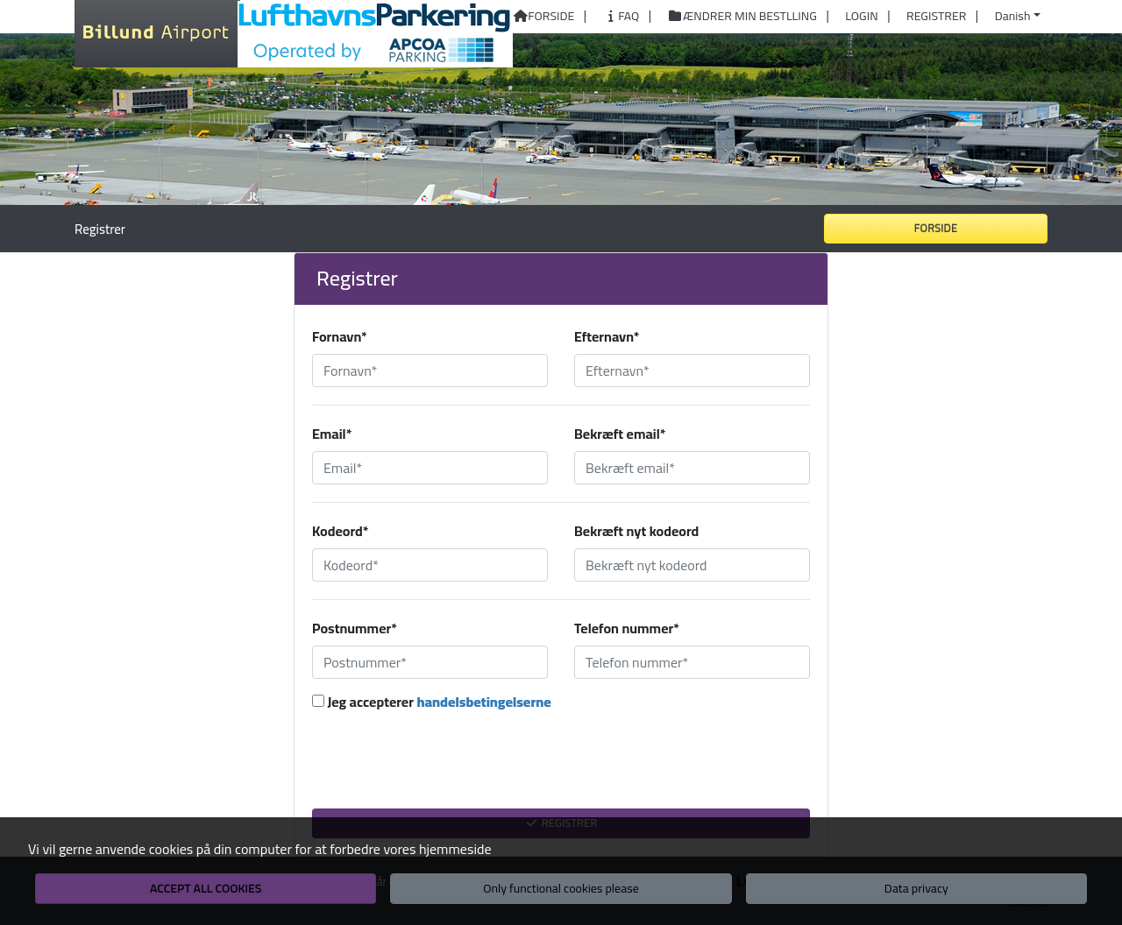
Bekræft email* (619, 433)
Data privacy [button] (916, 888)
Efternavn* (607, 336)
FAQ (621, 16)
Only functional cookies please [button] (561, 888)
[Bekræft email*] (692, 467)
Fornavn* (339, 336)
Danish (1013, 15)
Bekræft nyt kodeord (636, 530)
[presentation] (561, 769)
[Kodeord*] (430, 565)
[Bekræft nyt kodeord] (692, 565)
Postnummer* (354, 628)
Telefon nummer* (626, 628)
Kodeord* (340, 530)
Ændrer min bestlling (742, 16)
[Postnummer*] (430, 662)
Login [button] (861, 16)
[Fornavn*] (430, 370)
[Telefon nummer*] (692, 662)
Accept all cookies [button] (205, 888)
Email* (332, 433)
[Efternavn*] (692, 370)
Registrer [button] (936, 16)
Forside (543, 16)
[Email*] (430, 467)
